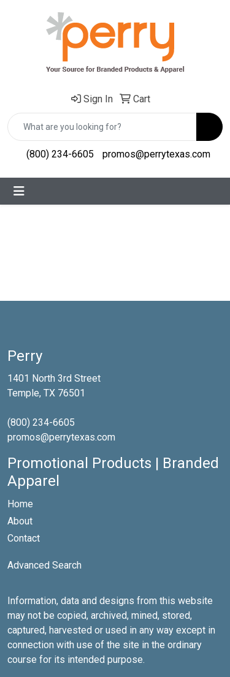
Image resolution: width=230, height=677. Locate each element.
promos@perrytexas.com (156, 154)
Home (20, 504)
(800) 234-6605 (60, 154)
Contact (23, 538)
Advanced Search (44, 565)
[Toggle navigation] (19, 191)
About (20, 521)
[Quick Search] (102, 127)
